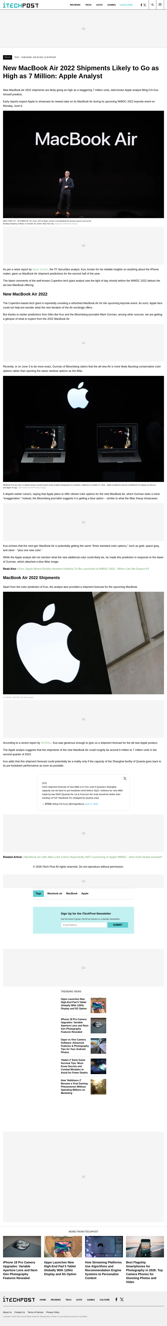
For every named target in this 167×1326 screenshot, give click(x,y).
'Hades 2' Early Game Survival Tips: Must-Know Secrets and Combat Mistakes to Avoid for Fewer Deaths (74, 1066)
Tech (88, 4)
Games (111, 4)
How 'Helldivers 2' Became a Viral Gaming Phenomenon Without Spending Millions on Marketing (74, 1086)
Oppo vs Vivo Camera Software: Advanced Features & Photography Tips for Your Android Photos (75, 1045)
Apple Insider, (40, 269)
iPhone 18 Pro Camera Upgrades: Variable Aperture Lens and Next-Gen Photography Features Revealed (75, 1025)
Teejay (7, 57)
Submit (117, 925)
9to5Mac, (47, 742)
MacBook (72, 893)
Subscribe (126, 4)
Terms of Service (35, 1312)
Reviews (75, 4)
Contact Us (19, 1312)
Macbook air (54, 893)
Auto (99, 4)
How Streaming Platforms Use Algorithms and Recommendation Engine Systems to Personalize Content (103, 1270)
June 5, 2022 (91, 804)
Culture (105, 1300)
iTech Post (49, 866)
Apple (84, 893)
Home (43, 1300)
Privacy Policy (52, 1312)
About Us (7, 1312)
